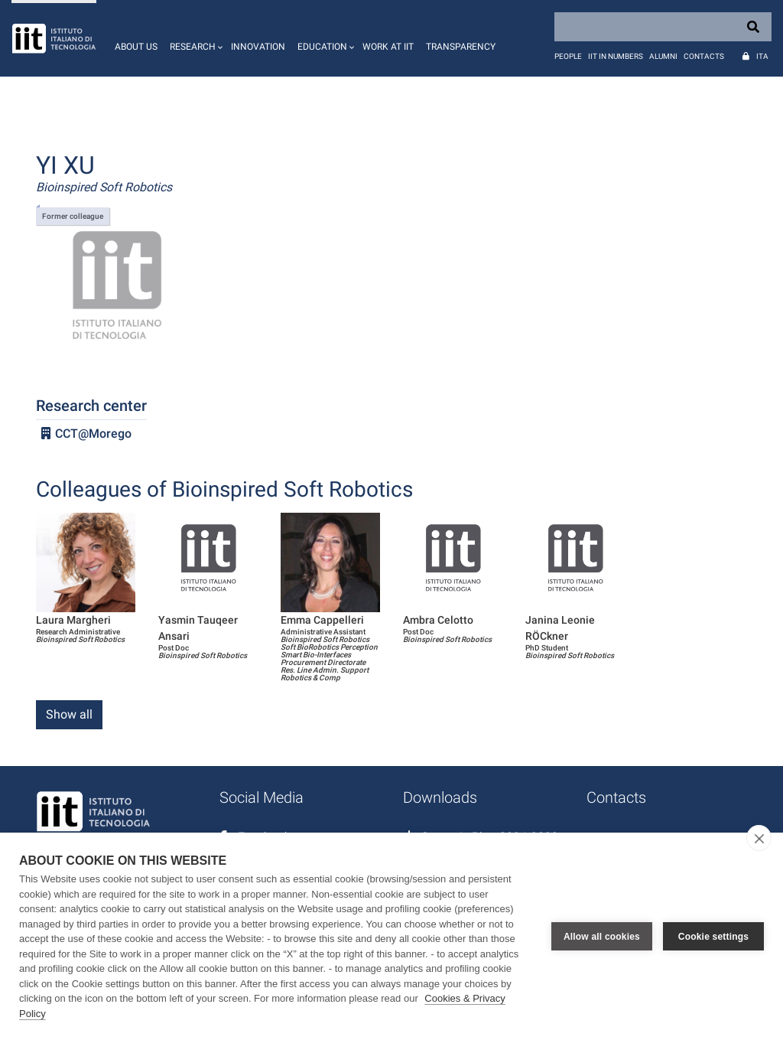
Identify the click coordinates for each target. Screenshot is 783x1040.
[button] (194, 38)
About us (136, 46)
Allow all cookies (602, 936)
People (568, 56)
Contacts (704, 56)
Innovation (258, 46)
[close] (759, 838)
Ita (762, 56)
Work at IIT (388, 46)
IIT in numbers (615, 56)
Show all (69, 714)
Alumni (663, 56)
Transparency (460, 46)
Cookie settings (713, 936)
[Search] (663, 26)
